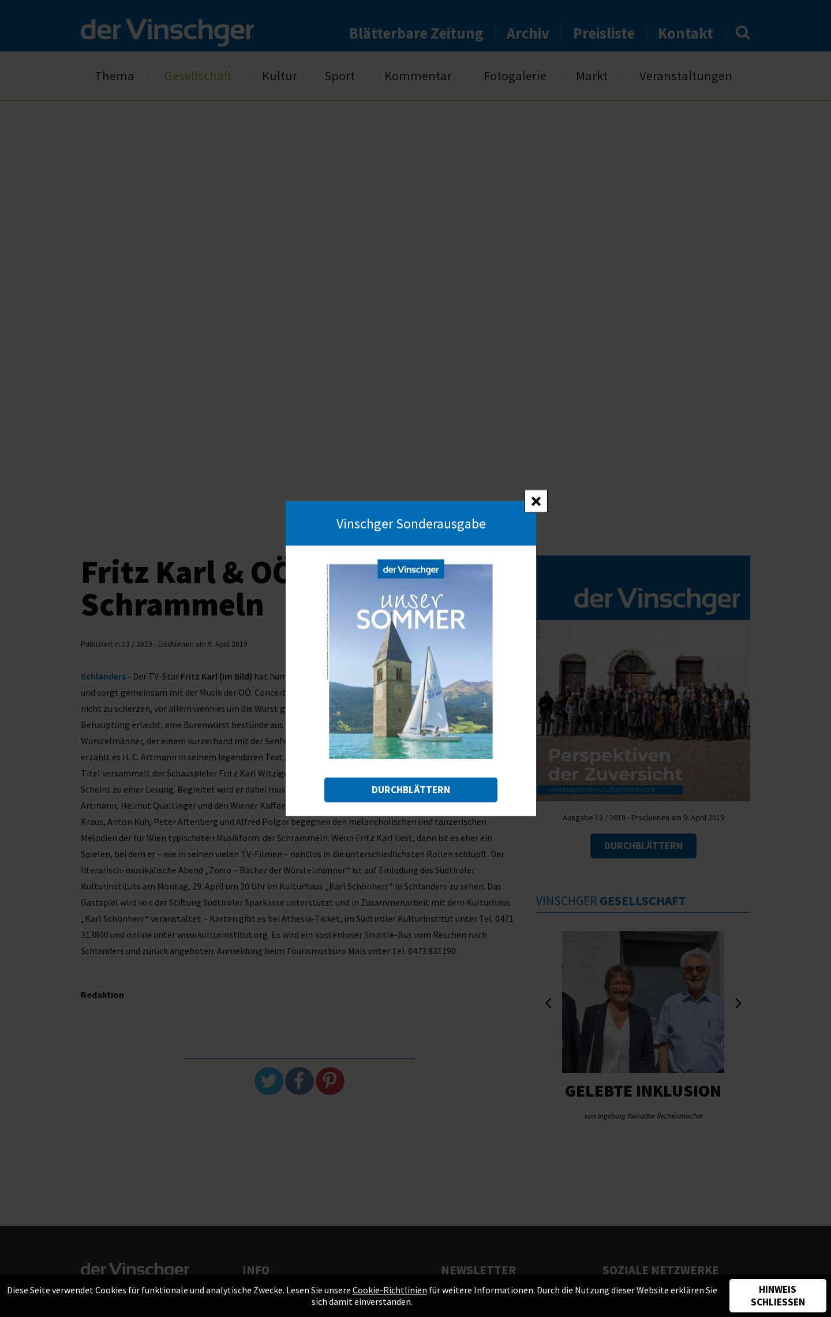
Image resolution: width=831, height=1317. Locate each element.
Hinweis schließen (778, 1295)
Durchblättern (411, 789)
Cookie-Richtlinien (390, 1290)
